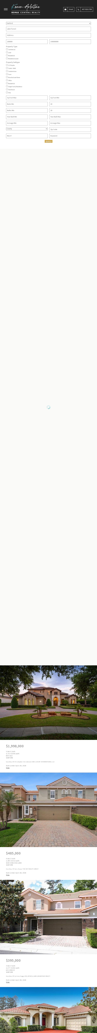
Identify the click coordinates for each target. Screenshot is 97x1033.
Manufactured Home (14, 77)
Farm (9, 74)
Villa (9, 93)
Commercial (11, 50)
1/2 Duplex (11, 65)
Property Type (11, 47)
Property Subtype (13, 62)
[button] (6, 9)
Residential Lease (13, 59)
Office (10, 81)
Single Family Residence (15, 87)
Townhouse (11, 90)
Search (49, 141)
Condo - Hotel (12, 68)
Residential (11, 56)
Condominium (12, 71)
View (8, 768)
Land (9, 53)
